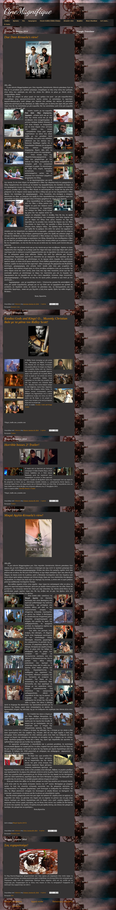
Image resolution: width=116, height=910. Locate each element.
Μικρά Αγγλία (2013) (20, 823)
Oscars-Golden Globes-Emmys (50, 21)
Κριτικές (16, 21)
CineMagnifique (27, 11)
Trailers (7, 21)
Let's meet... (104, 21)
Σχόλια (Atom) (16, 906)
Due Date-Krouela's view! (21, 37)
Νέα (23, 21)
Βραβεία (80, 21)
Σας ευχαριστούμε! (16, 845)
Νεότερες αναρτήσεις (13, 901)
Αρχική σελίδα (37, 901)
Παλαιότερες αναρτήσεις (62, 901)
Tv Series (7, 24)
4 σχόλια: (42, 830)
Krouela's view (68, 21)
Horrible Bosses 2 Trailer (27, 488)
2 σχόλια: (43, 304)
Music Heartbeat (91, 21)
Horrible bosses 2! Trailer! (21, 444)
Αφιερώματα (32, 21)
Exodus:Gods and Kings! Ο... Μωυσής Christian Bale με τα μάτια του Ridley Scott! (35, 320)
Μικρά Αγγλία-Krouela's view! (23, 515)
